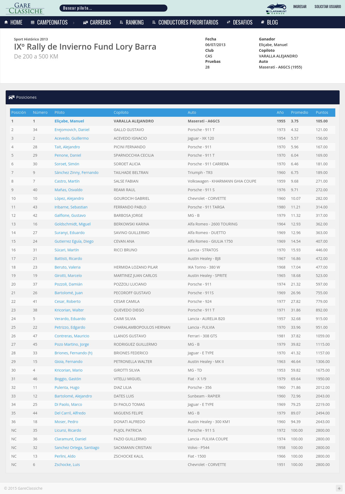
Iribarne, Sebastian (70, 207)
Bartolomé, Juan (68, 292)
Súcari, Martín (66, 249)
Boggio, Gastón (67, 378)
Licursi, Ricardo (67, 430)
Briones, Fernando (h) (73, 352)
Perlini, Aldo (64, 456)
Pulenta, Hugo (66, 387)
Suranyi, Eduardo (69, 232)
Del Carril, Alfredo (69, 413)
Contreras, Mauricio (71, 335)
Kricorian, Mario (68, 370)
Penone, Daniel (67, 155)
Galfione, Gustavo (70, 215)
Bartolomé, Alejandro (73, 396)
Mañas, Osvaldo (68, 189)
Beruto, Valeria (67, 267)
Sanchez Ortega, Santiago (76, 447)
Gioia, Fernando (68, 361)
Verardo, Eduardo (69, 318)
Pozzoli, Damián (68, 284)
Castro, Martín (67, 181)
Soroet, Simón (66, 163)
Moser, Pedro (66, 421)
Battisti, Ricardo (68, 258)
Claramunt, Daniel (70, 438)
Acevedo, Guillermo (71, 138)
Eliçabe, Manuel (69, 121)
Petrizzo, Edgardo (69, 327)
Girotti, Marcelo (68, 275)
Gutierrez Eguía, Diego (74, 241)
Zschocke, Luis (67, 464)
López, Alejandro (69, 198)
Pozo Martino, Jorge (71, 344)
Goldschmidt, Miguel (72, 224)
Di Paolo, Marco (68, 404)
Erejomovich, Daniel (71, 129)
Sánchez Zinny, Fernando (76, 172)
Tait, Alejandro (67, 146)
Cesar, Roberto (67, 301)
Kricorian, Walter (69, 310)
